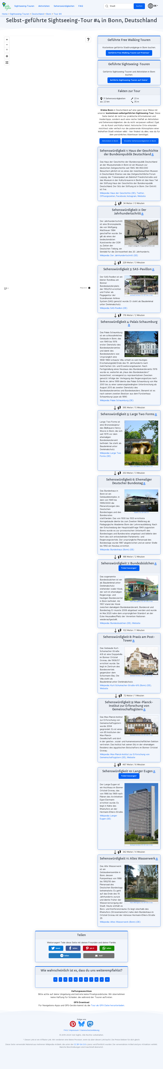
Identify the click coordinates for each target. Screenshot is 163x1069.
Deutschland (38, 14)
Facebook (121, 196)
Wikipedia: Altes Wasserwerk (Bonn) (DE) (120, 922)
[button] (56, 948)
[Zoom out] (6, 44)
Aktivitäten (44, 6)
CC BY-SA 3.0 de (147, 295)
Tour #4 (58, 14)
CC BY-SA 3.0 (144, 512)
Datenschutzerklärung (89, 1030)
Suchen (139, 6)
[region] (47, 163)
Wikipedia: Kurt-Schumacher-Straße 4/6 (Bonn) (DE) (125, 685)
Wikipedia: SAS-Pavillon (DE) (113, 308)
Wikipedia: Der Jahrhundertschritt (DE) (119, 255)
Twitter (140, 193)
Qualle (136, 512)
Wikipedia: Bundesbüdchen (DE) (115, 623)
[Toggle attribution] (89, 287)
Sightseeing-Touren (24, 6)
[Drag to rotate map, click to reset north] (6, 49)
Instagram (131, 196)
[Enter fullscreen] (6, 62)
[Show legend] (88, 39)
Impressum (74, 1030)
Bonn (48, 14)
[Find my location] (6, 56)
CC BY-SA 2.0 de (147, 466)
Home (5, 14)
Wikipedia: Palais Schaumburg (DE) (116, 400)
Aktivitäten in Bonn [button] (110, 141)
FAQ (80, 6)
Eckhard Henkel (135, 295)
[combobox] (119, 6)
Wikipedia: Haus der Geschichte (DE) (118, 193)
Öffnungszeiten (107, 196)
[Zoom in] (6, 39)
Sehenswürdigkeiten (64, 6)
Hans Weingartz (135, 466)
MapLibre (83, 288)
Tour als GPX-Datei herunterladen (107, 1005)
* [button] (129, 568)
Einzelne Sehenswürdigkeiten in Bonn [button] (140, 141)
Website (141, 196)
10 (107, 979)
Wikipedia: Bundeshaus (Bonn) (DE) (117, 550)
